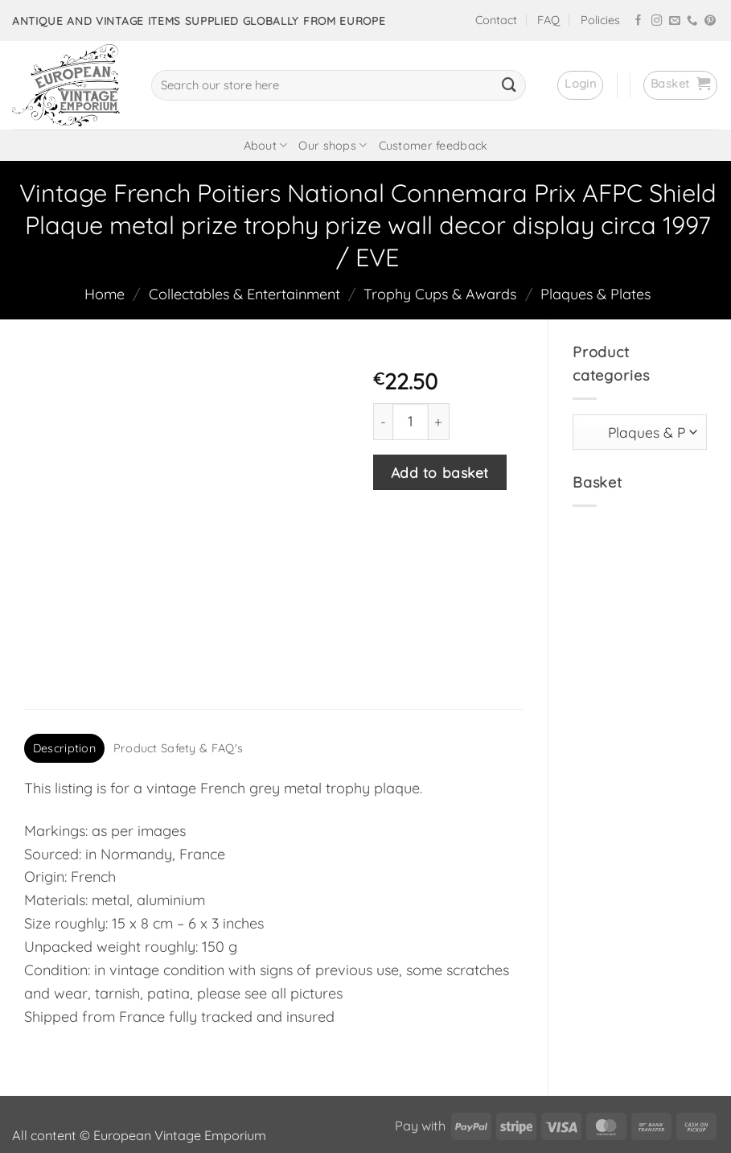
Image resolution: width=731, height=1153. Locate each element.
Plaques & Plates (595, 294)
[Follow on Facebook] (638, 21)
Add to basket (440, 472)
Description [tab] (64, 667)
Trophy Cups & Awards (439, 294)
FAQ (548, 20)
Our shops (332, 145)
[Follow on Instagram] (657, 21)
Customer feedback (433, 145)
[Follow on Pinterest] (710, 21)
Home (104, 294)
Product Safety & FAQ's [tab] (178, 667)
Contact (496, 20)
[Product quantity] (410, 421)
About (266, 145)
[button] (580, 85)
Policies (600, 20)
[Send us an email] (674, 21)
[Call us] (692, 21)
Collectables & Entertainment (244, 294)
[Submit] (509, 85)
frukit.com (355, 1114)
